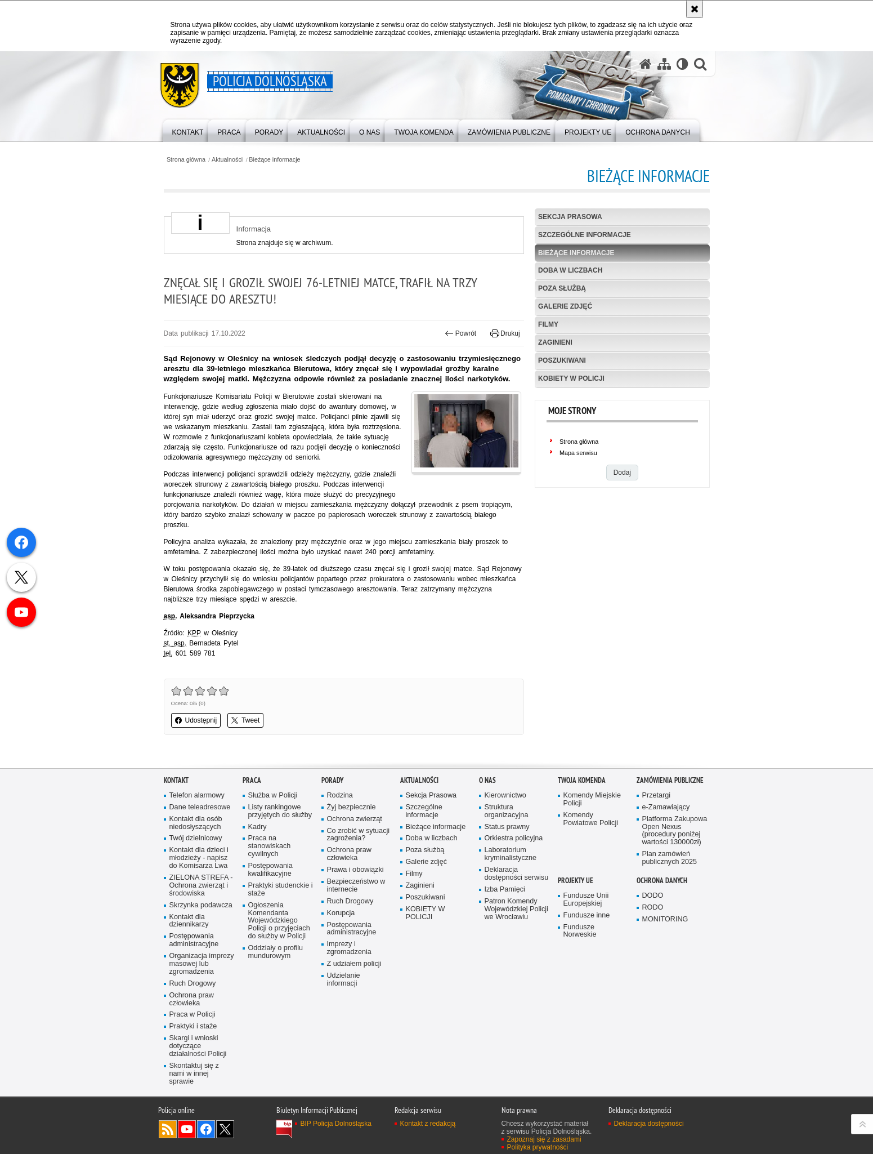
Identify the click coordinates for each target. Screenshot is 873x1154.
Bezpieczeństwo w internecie (356, 885)
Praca (252, 780)
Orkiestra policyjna (514, 838)
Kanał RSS (168, 1129)
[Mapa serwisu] (664, 64)
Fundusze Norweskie (580, 931)
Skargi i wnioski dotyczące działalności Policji (198, 1046)
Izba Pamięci (505, 889)
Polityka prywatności (537, 1147)
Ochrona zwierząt (354, 819)
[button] (700, 64)
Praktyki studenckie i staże (280, 889)
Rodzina (340, 795)
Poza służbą (562, 288)
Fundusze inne (586, 915)
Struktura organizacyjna (507, 811)
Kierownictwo (505, 795)
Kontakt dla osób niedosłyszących (195, 823)
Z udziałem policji (354, 964)
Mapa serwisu (578, 452)
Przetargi (656, 795)
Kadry (257, 827)
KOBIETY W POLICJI (571, 378)
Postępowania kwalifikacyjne (270, 869)
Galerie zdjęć (565, 306)
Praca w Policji (192, 1014)
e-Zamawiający (666, 807)
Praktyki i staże (193, 1026)
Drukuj (505, 333)
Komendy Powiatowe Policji (591, 819)
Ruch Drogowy (192, 983)
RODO (653, 907)
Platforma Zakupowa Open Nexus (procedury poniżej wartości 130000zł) (675, 831)
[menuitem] (188, 130)
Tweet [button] (245, 720)
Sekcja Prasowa (570, 217)
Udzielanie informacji (343, 979)
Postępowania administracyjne (194, 940)
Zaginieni (555, 342)
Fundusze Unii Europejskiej (586, 899)
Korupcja (341, 913)
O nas (487, 780)
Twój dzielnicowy (195, 838)
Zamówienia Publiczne (670, 780)
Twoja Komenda (582, 780)
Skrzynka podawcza (200, 905)
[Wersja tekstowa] (682, 64)
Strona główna (186, 160)
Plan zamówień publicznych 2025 (669, 858)
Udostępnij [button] (196, 720)
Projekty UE (575, 880)
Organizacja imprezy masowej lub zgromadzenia (201, 963)
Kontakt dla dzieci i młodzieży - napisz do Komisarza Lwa (199, 858)
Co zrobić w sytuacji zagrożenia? (358, 835)
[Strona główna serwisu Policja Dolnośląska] (645, 64)
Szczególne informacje (584, 235)
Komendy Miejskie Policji (592, 799)
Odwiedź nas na (187, 1129)
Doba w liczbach (570, 270)
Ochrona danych (662, 880)
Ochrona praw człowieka (191, 999)
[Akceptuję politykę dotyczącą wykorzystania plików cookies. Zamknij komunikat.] (694, 9)
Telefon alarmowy (197, 795)
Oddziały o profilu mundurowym (275, 952)
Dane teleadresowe (200, 807)
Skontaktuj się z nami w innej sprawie (194, 1073)
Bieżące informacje (274, 160)
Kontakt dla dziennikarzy (189, 921)
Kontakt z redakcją (428, 1124)
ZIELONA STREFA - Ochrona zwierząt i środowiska (201, 885)
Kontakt (176, 780)
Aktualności (227, 160)
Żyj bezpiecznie (351, 807)
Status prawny (507, 827)
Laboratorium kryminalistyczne (511, 854)
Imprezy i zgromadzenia (349, 948)
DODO (653, 895)
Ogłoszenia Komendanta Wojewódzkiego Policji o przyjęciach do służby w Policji (279, 921)
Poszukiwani (562, 360)
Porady (332, 780)
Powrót (460, 333)
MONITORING (665, 919)
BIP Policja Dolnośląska (336, 1124)
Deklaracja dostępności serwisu (517, 873)
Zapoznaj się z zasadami (544, 1139)
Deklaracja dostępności (649, 1124)
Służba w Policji (273, 795)
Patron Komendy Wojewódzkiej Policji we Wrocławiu (516, 909)
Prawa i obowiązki (355, 870)
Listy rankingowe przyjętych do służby (280, 811)
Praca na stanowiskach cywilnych (269, 846)
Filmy (548, 324)
